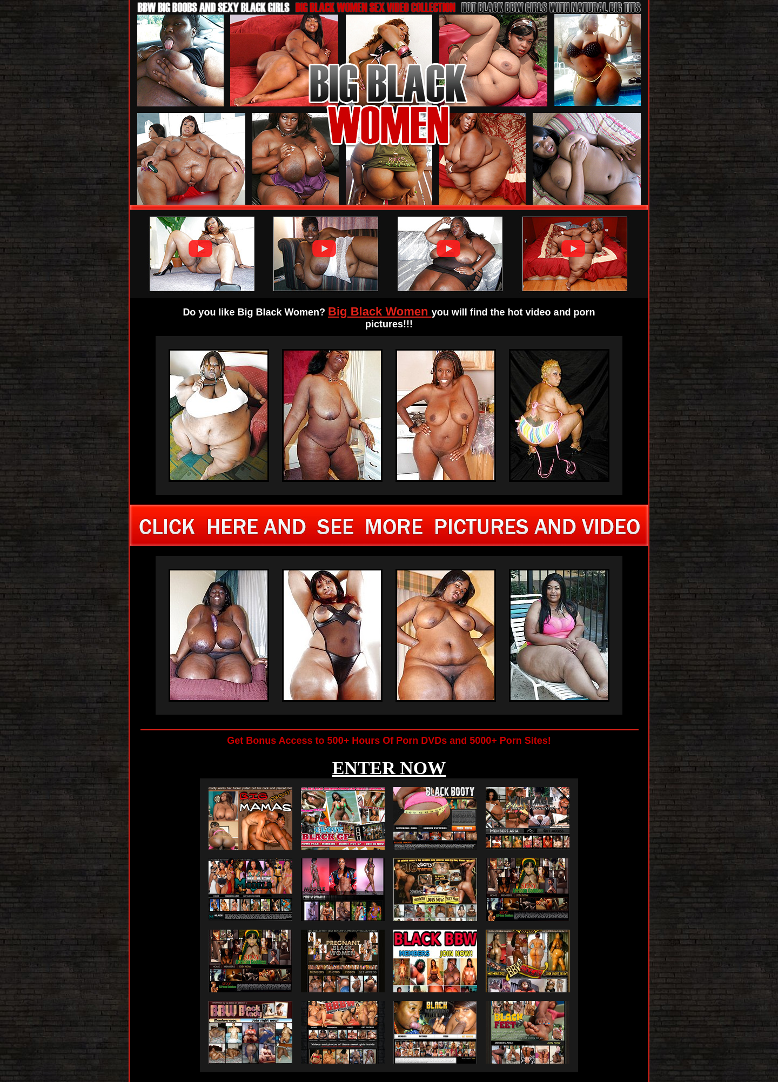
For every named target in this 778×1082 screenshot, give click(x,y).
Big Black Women (380, 311)
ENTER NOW (389, 768)
